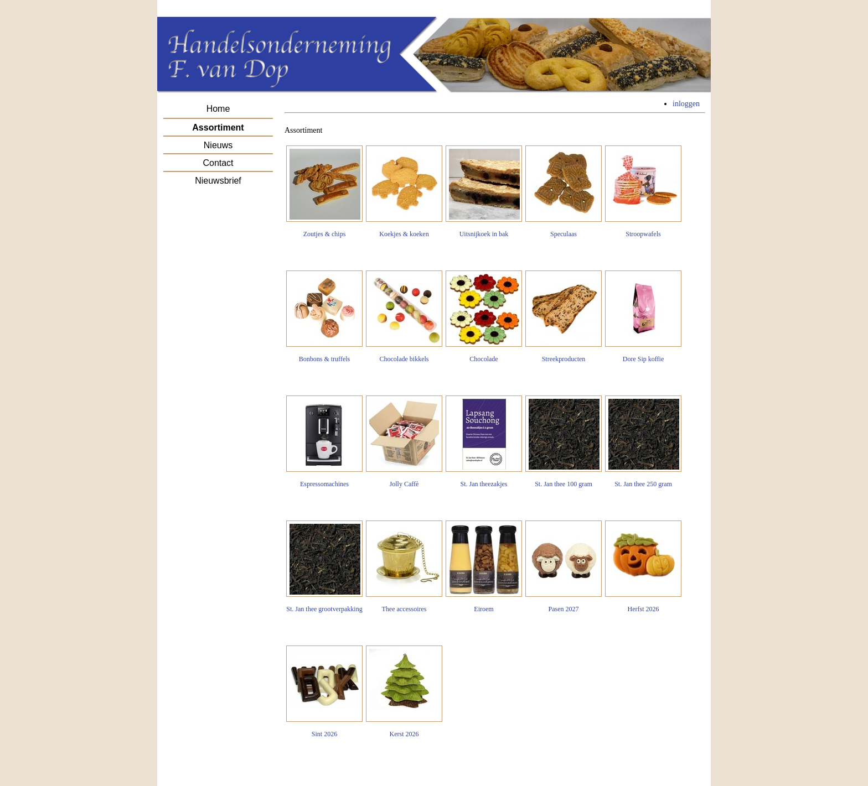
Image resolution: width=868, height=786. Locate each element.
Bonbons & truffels (324, 316)
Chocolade (484, 316)
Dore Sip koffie (643, 316)
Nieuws (218, 145)
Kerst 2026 (404, 692)
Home (218, 108)
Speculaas (563, 191)
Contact (218, 163)
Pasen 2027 (563, 566)
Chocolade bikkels (404, 316)
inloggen (686, 104)
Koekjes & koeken (404, 191)
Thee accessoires (404, 566)
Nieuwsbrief (218, 180)
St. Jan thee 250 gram (643, 441)
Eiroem (484, 566)
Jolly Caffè (404, 441)
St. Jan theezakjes (484, 441)
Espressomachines (324, 441)
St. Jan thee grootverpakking (324, 566)
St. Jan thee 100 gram (563, 441)
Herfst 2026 (643, 566)
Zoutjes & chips (324, 191)
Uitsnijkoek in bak (484, 191)
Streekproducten (563, 316)
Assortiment (218, 127)
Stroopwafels (643, 191)
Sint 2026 (324, 692)
